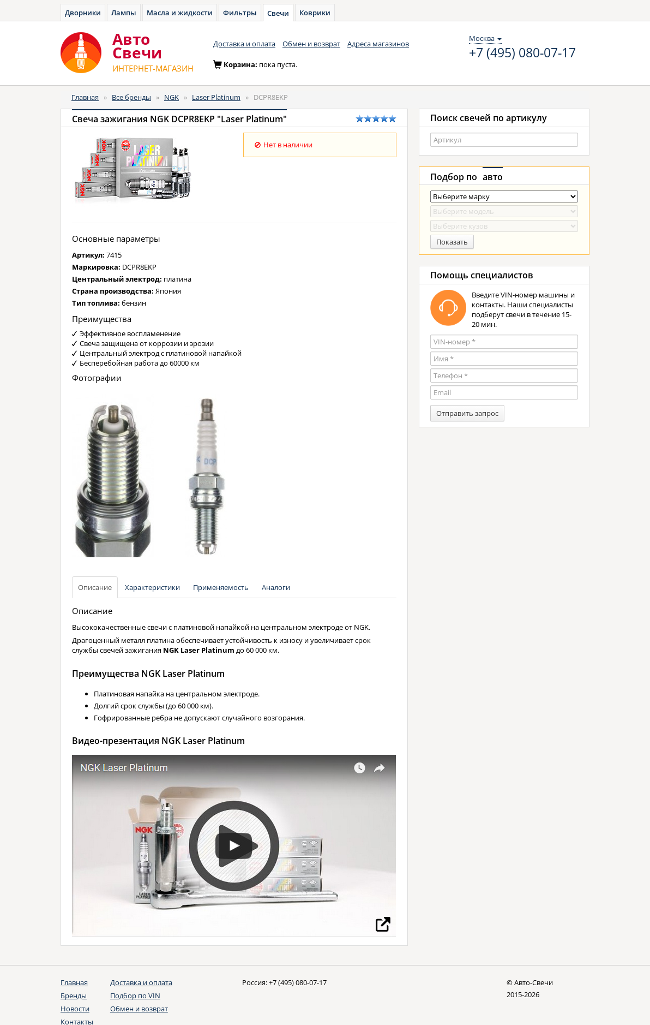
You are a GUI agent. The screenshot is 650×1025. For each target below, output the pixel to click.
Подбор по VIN (135, 995)
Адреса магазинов (378, 44)
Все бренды (131, 97)
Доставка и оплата (244, 44)
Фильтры (240, 12)
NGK (171, 97)
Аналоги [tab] (276, 587)
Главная (85, 97)
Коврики (314, 12)
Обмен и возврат (311, 44)
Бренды (74, 995)
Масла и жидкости (180, 12)
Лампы (123, 12)
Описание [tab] (95, 587)
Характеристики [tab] (152, 587)
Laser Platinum (216, 97)
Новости (75, 1009)
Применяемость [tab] (221, 587)
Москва (485, 38)
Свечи (278, 13)
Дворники (83, 12)
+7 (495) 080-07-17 (522, 53)
